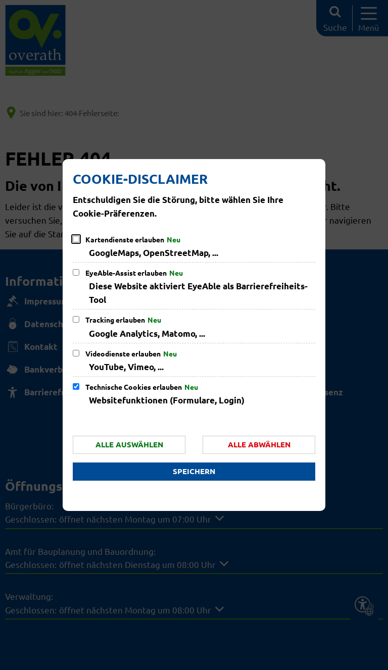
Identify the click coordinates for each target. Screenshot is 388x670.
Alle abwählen (259, 444)
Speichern (194, 471)
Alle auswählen (129, 444)
